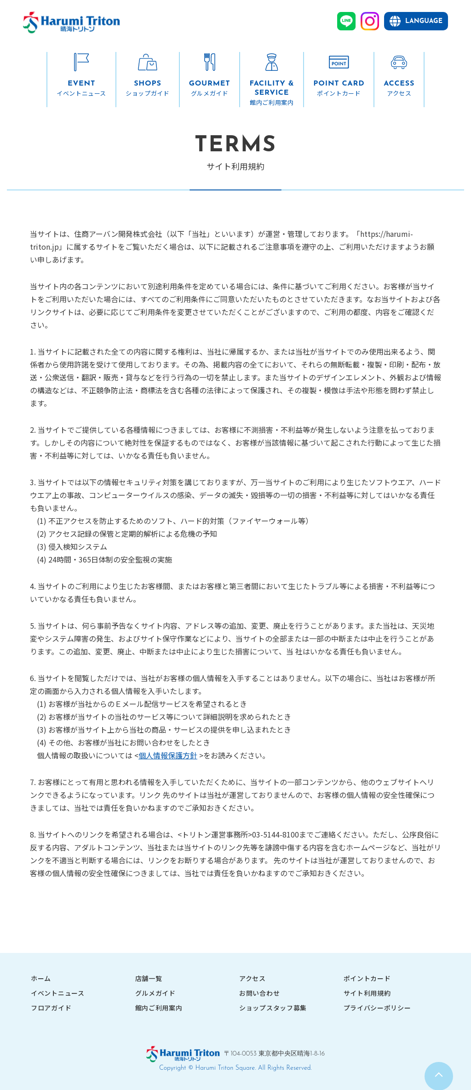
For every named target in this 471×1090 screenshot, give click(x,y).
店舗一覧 (148, 978)
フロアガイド (51, 1007)
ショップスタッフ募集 (273, 1007)
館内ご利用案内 (159, 1007)
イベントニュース (58, 993)
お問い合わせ (259, 993)
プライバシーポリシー (377, 1007)
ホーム (41, 978)
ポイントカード (367, 978)
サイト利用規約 (367, 993)
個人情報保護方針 (167, 755)
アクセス (252, 978)
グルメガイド (155, 993)
